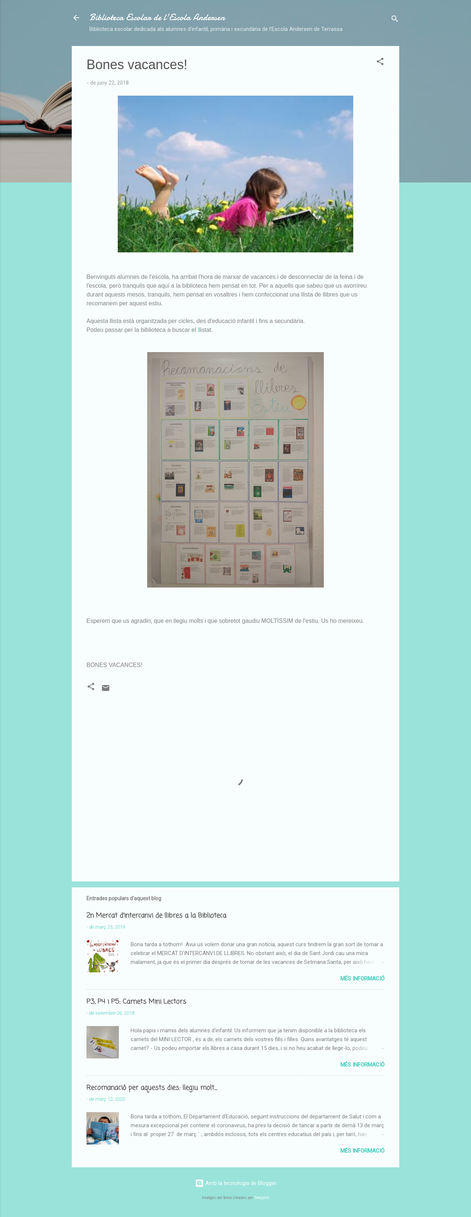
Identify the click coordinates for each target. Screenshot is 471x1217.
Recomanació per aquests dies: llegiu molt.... (151, 1088)
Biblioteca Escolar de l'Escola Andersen (157, 17)
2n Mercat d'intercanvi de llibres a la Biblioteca (156, 916)
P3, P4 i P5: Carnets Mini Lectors (136, 1002)
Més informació (362, 978)
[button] (380, 62)
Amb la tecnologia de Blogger (235, 1183)
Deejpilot (261, 1197)
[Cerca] (394, 20)
